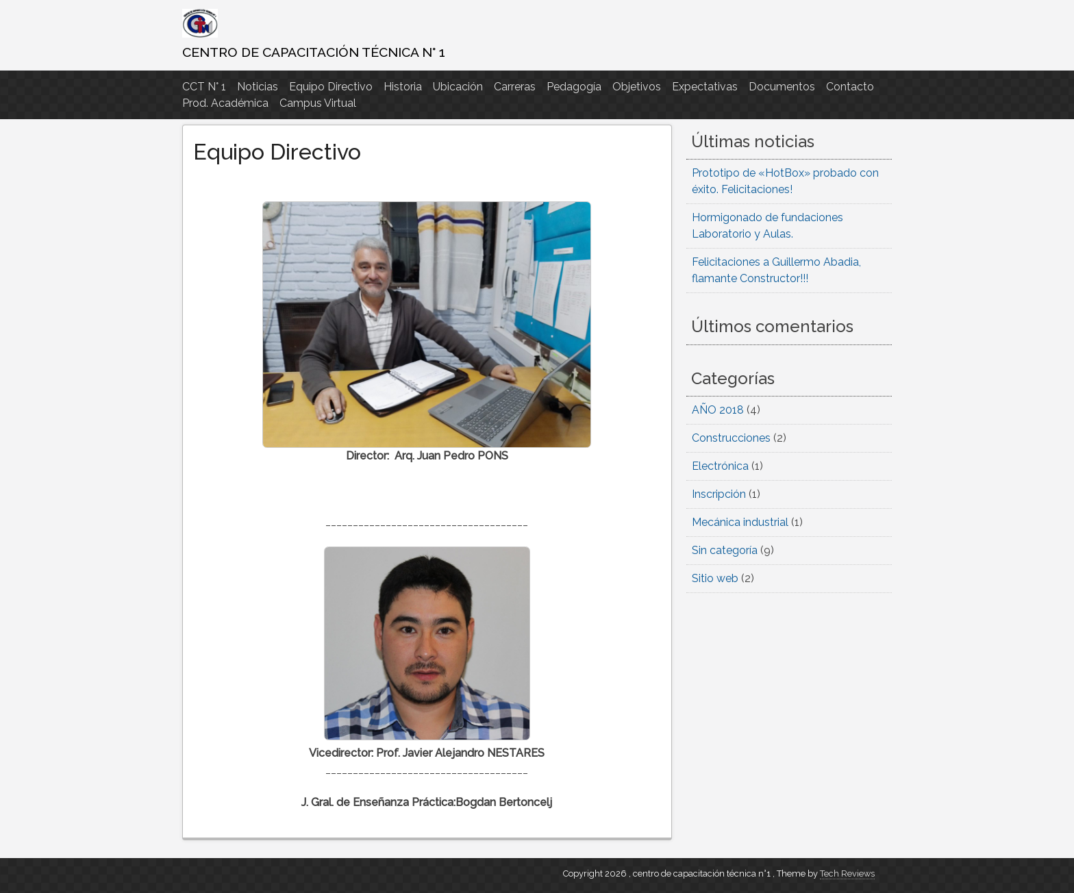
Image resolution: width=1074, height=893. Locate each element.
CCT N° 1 (204, 86)
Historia (403, 86)
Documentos (782, 86)
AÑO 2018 (718, 409)
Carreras (515, 86)
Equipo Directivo (331, 86)
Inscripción (719, 494)
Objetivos (636, 86)
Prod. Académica (225, 103)
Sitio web (715, 578)
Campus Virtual (317, 103)
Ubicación (458, 86)
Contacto (850, 86)
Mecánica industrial (740, 522)
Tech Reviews (847, 873)
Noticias (257, 86)
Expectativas (705, 86)
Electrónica (720, 466)
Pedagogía (574, 86)
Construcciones (731, 437)
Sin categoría (725, 550)
